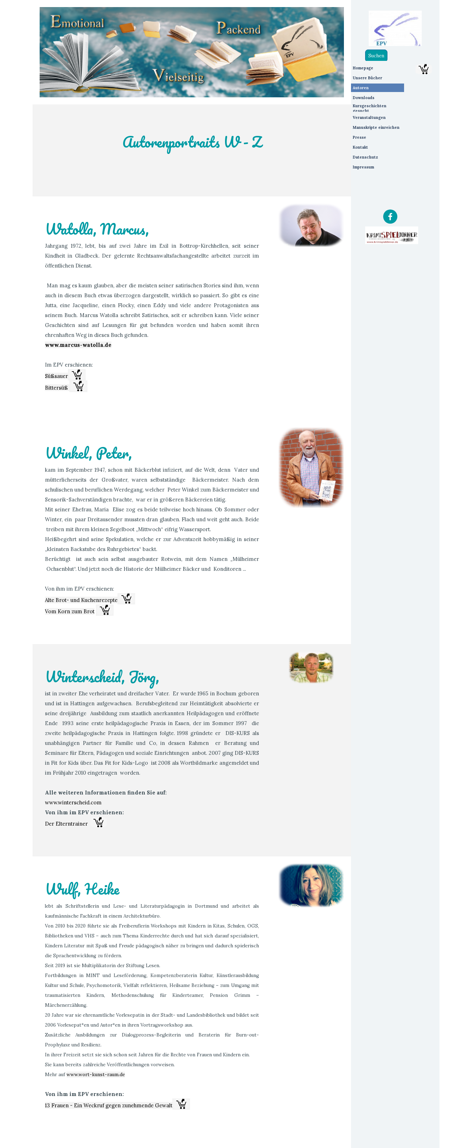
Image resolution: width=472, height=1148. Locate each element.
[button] (77, 374)
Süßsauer (56, 376)
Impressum (363, 167)
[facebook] (390, 216)
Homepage (363, 67)
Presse (359, 137)
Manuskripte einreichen (376, 127)
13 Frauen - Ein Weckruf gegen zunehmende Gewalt (108, 1105)
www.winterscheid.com (73, 802)
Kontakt (360, 147)
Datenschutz (365, 157)
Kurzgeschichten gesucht (369, 108)
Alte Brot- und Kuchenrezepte (81, 600)
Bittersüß (57, 387)
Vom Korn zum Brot (69, 611)
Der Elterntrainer (66, 823)
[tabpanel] (192, 150)
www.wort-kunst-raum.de (96, 1075)
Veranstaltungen (369, 117)
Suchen (376, 56)
